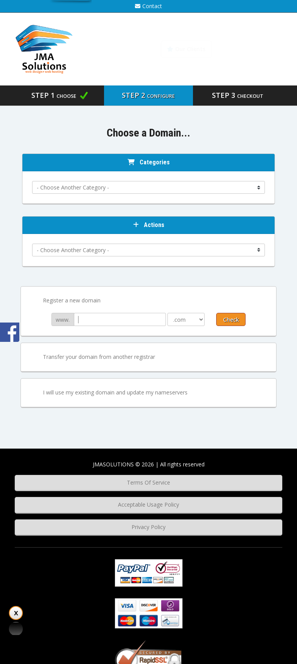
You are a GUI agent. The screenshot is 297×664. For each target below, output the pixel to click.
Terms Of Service (148, 482)
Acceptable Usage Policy (148, 504)
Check (231, 319)
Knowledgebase (251, 49)
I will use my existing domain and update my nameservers (109, 393)
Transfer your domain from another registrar (93, 357)
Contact (148, 6)
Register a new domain (66, 301)
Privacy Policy (148, 527)
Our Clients (186, 49)
